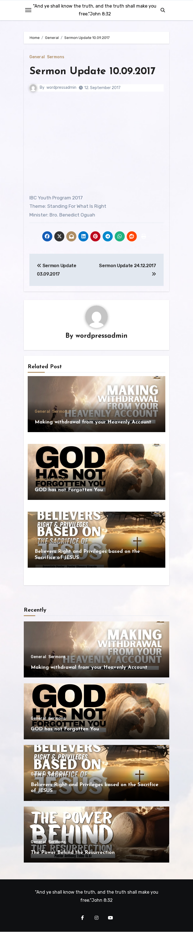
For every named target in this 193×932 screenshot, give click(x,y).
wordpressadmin (61, 87)
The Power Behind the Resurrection (73, 853)
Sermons (55, 57)
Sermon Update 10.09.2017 (94, 71)
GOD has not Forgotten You (69, 490)
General (37, 57)
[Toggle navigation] (28, 10)
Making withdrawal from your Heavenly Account (93, 422)
